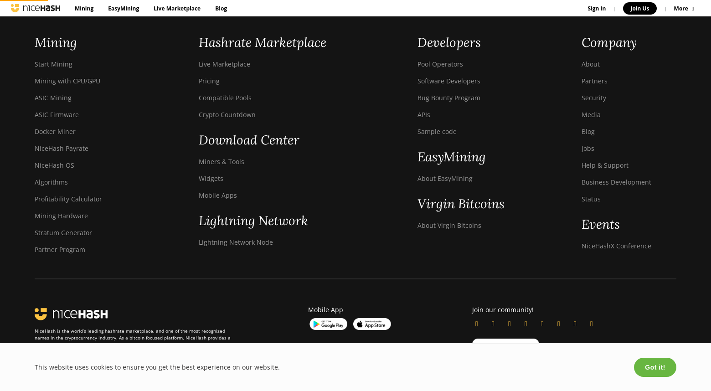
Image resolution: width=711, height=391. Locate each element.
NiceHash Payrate (61, 148)
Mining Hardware (61, 215)
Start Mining (53, 64)
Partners (595, 81)
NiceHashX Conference (616, 246)
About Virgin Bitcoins (449, 225)
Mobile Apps (218, 195)
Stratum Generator (63, 232)
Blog (221, 8)
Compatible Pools (225, 97)
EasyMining (123, 8)
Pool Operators (440, 64)
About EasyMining (445, 178)
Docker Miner (55, 131)
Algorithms (51, 182)
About (591, 64)
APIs (423, 114)
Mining (84, 8)
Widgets (211, 178)
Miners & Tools (221, 161)
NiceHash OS (54, 165)
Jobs (588, 148)
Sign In (597, 8)
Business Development (616, 182)
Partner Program (60, 249)
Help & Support (605, 165)
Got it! (655, 367)
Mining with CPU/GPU (67, 81)
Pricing (209, 81)
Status (591, 199)
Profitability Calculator (68, 199)
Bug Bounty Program (448, 97)
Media (591, 114)
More (685, 8)
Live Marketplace (177, 8)
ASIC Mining (53, 97)
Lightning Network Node (236, 242)
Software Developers (448, 81)
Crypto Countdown (227, 114)
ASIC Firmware (57, 114)
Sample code (437, 131)
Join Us (639, 8)
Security (594, 97)
